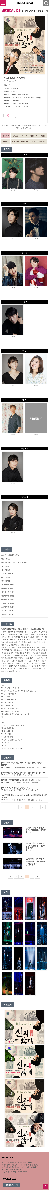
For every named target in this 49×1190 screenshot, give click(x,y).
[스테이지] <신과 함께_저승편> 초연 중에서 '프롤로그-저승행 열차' (35, 861)
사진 (33, 141)
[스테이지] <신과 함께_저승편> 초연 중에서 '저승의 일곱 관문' (35, 845)
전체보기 (5, 136)
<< (5, 807)
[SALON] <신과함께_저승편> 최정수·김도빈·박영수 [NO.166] (23, 773)
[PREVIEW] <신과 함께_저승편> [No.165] (15, 788)
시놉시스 (33, 136)
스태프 (24, 136)
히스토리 (42, 141)
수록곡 (6, 141)
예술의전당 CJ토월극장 (20, 94)
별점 (43, 136)
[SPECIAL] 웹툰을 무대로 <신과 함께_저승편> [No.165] (21, 780)
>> (43, 807)
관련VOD (24, 141)
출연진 (15, 136)
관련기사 (15, 141)
